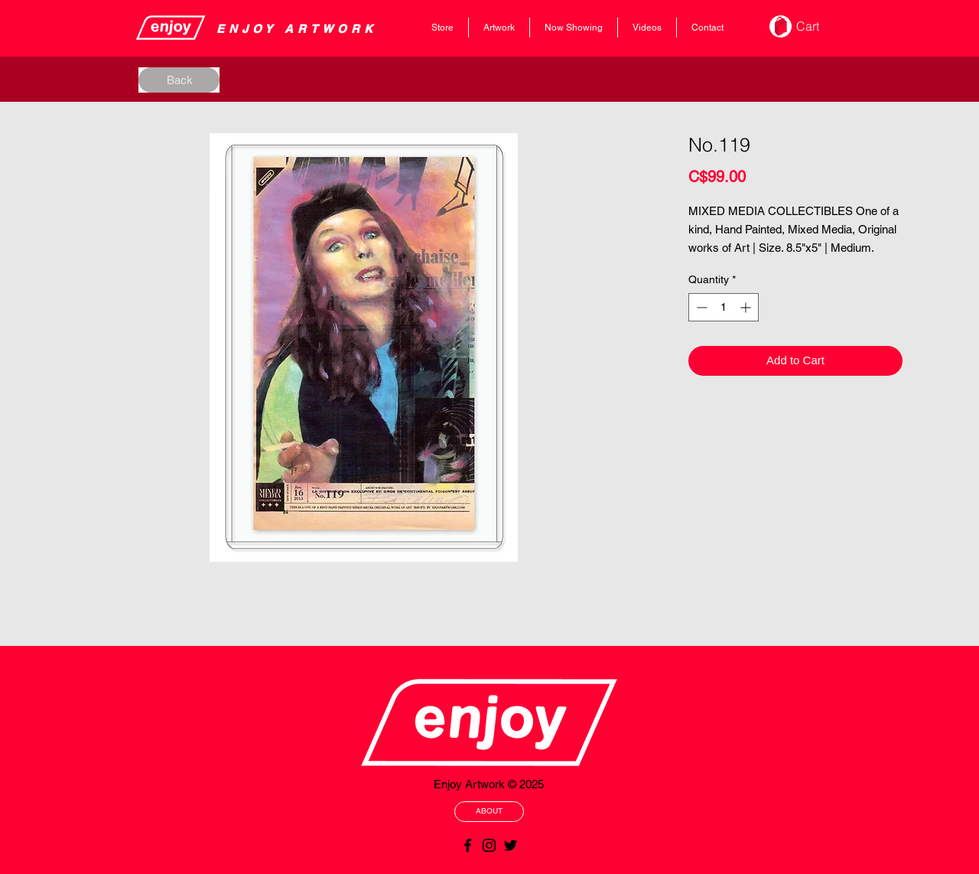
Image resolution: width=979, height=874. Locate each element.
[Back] (179, 80)
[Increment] (746, 307)
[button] (818, 26)
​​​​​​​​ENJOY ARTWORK (296, 28)
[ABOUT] (489, 811)
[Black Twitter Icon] (510, 845)
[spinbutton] (723, 307)
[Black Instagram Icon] (489, 845)
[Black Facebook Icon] (467, 845)
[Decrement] (700, 307)
